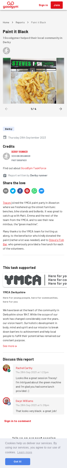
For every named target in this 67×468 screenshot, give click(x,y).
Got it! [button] (17, 461)
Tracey (7, 202)
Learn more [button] (24, 452)
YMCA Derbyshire (14, 292)
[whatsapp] (34, 191)
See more (10, 346)
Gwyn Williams (24, 400)
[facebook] (20, 191)
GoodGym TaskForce (33, 168)
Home (6, 22)
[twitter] (13, 191)
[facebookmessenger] (41, 191)
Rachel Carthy (24, 368)
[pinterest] (27, 191)
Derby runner (19, 151)
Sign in (43, 5)
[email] (6, 191)
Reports (20, 22)
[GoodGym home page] (11, 4)
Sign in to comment (18, 420)
